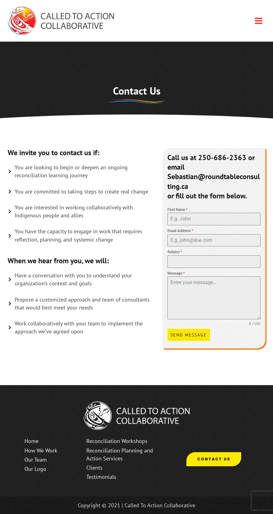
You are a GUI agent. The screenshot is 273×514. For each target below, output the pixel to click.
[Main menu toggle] (258, 20)
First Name (177, 210)
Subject (174, 252)
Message (176, 273)
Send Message (188, 335)
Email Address (180, 231)
